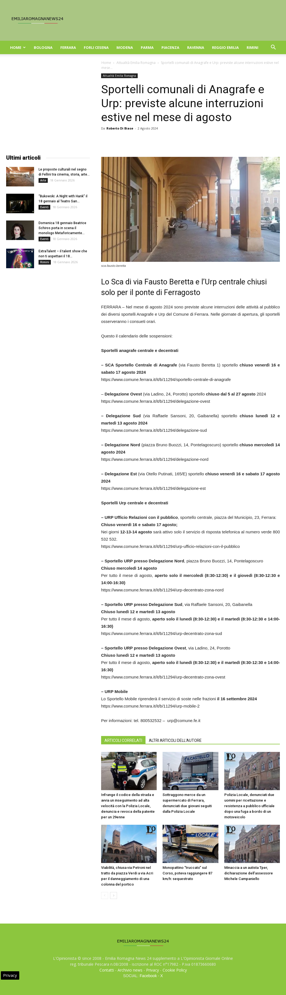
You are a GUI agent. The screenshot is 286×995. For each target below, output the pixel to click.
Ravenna (195, 47)
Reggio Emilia (225, 47)
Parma (147, 47)
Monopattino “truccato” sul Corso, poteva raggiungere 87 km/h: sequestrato (187, 873)
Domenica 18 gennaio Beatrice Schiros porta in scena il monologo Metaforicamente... (62, 228)
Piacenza (170, 47)
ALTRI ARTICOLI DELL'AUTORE (175, 740)
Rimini (252, 47)
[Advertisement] (48, 108)
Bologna (43, 47)
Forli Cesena (96, 47)
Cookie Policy (175, 970)
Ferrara (68, 47)
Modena (124, 47)
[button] (273, 48)
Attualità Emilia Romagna (136, 62)
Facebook (148, 976)
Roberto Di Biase (119, 128)
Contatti (106, 970)
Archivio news (130, 970)
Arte (43, 180)
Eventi (44, 207)
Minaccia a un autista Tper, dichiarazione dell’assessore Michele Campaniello (248, 873)
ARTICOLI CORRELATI (123, 740)
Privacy (152, 970)
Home (18, 47)
